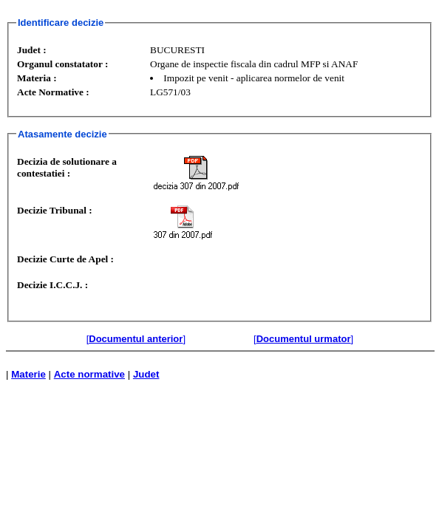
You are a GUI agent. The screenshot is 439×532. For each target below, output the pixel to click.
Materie (28, 374)
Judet (146, 374)
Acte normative (89, 374)
